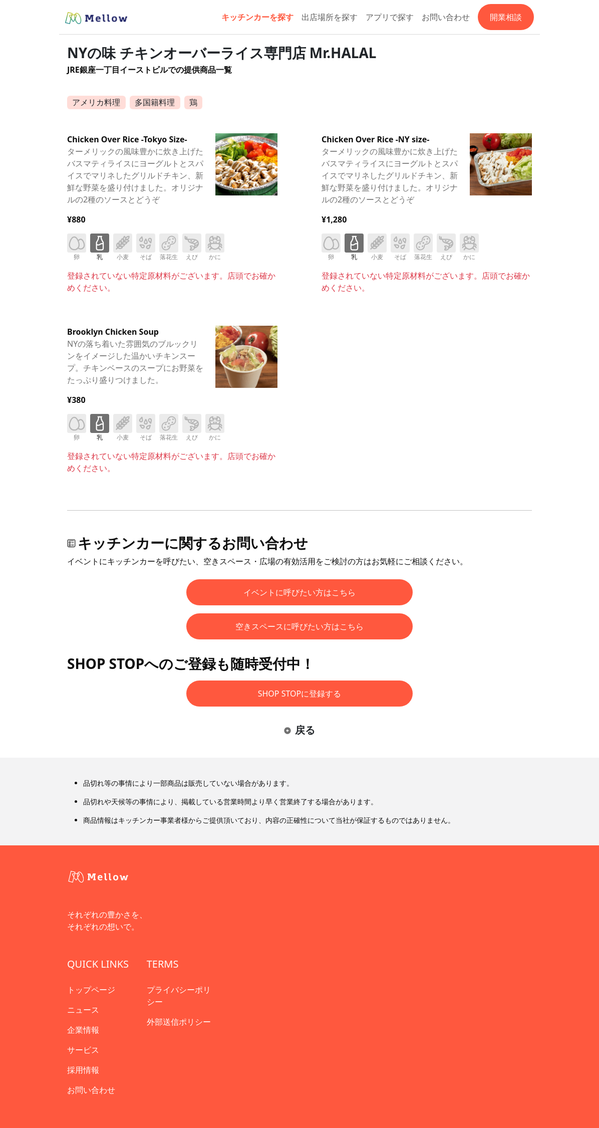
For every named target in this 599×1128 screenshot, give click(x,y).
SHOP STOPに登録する (300, 693)
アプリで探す (390, 17)
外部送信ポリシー (179, 1021)
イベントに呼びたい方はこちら (299, 592)
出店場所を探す (330, 17)
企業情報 (83, 1029)
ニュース (83, 1009)
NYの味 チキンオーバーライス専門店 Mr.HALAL (221, 52)
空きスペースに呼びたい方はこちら (299, 626)
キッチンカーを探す (257, 17)
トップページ (91, 989)
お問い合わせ (446, 17)
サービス (83, 1049)
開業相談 (506, 17)
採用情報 (83, 1069)
